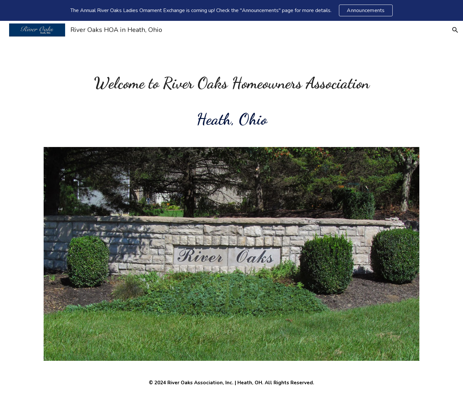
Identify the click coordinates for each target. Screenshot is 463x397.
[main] (231, 101)
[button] (455, 30)
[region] (231, 10)
